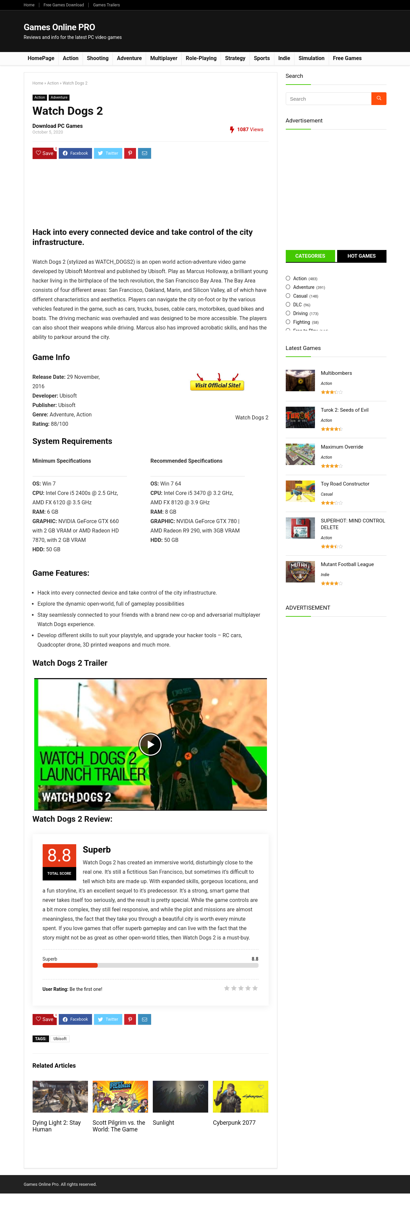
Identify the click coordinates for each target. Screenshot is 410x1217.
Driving (300, 313)
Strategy (235, 58)
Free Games (347, 58)
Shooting (98, 58)
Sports (262, 58)
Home (29, 5)
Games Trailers (106, 5)
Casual (300, 296)
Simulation (311, 58)
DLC (297, 304)
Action (71, 58)
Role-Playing (201, 58)
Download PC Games (58, 126)
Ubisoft (59, 1038)
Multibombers (336, 373)
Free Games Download (64, 5)
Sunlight (163, 1122)
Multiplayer (163, 58)
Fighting (301, 322)
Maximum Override (342, 447)
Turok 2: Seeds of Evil (345, 410)
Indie (284, 58)
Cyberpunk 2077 (234, 1122)
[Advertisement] (264, 30)
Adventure (129, 58)
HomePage (41, 58)
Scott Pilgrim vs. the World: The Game (119, 1126)
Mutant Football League (347, 564)
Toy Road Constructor (345, 484)
